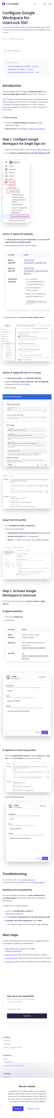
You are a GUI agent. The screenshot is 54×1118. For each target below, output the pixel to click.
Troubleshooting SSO (27, 880)
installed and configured (36, 129)
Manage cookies (33, 1109)
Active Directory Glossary (13, 1065)
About (5, 1077)
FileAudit (7, 1044)
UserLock (7, 1040)
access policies (8, 107)
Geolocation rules (11, 958)
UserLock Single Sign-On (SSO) (23, 66)
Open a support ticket (12, 1047)
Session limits (10, 962)
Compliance (8, 1062)
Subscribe (27, 1016)
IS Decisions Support (37, 882)
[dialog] (27, 1098)
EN (36, 4)
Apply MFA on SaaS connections (16, 949)
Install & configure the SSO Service (24, 72)
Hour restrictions (11, 955)
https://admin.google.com (41, 150)
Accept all (18, 1109)
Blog (5, 1058)
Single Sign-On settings (21, 69)
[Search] (44, 4)
